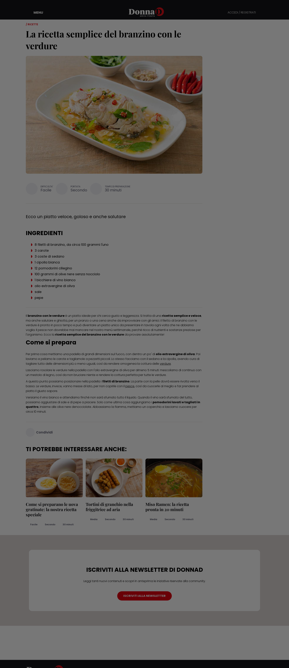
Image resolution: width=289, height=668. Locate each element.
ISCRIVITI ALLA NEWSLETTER (144, 596)
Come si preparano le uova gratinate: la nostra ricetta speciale (52, 509)
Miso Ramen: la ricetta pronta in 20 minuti (167, 506)
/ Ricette (32, 24)
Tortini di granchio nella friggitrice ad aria (109, 506)
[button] (35, 12)
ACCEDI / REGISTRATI (242, 13)
